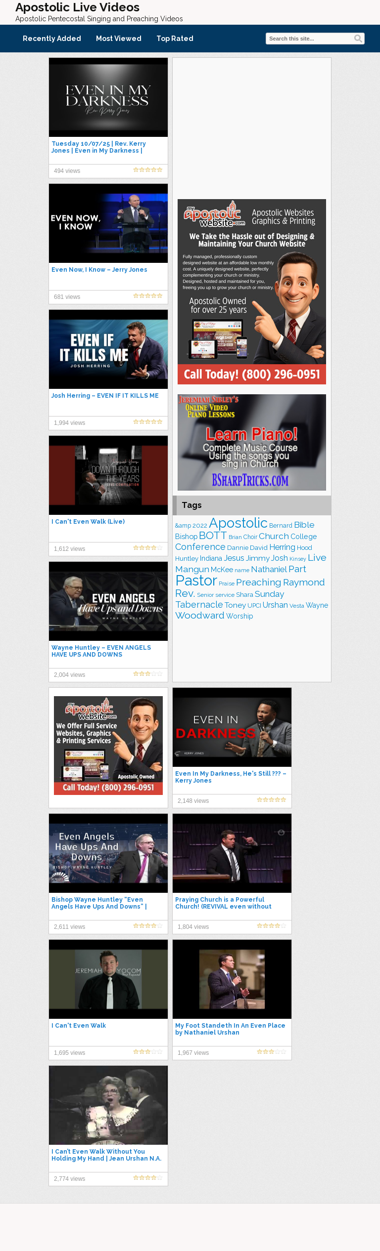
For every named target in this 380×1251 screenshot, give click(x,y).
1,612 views (69, 548)
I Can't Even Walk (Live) (88, 521)
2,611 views (69, 926)
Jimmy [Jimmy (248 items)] (258, 558)
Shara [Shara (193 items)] (244, 594)
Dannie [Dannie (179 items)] (237, 547)
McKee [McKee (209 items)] (222, 570)
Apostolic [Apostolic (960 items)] (238, 523)
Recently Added (52, 38)
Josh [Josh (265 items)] (279, 558)
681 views (67, 296)
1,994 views (69, 422)
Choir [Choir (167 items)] (250, 537)
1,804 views (193, 926)
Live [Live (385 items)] (317, 557)
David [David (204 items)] (259, 547)
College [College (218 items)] (303, 537)
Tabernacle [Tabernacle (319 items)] (199, 604)
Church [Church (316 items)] (274, 536)
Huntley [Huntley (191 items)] (186, 558)
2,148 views (193, 800)
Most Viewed (119, 38)
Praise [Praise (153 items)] (227, 583)
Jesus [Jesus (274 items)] (234, 558)
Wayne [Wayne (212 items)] (317, 605)
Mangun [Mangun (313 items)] (192, 569)
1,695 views (69, 1052)
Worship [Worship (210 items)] (239, 616)
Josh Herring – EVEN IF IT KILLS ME (105, 395)
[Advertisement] (252, 127)
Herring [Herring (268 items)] (282, 547)
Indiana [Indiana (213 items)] (211, 558)
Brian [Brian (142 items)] (235, 537)
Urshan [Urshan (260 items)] (275, 605)
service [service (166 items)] (225, 594)
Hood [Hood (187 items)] (304, 547)
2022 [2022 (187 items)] (199, 525)
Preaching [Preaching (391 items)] (259, 582)
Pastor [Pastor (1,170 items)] (196, 580)
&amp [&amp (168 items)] (183, 525)
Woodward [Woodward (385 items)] (200, 615)
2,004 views (69, 674)
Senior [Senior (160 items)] (205, 594)
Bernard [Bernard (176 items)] (280, 525)
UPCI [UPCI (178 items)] (254, 605)
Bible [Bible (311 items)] (304, 525)
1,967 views (193, 1052)
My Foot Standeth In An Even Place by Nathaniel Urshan (230, 1029)
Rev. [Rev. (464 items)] (185, 593)
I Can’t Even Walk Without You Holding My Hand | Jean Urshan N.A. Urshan (106, 1158)
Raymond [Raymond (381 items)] (304, 582)
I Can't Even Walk (78, 1025)
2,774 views (69, 1178)
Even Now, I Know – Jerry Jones (99, 269)
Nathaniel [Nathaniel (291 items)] (269, 569)
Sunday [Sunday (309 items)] (269, 594)
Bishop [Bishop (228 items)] (186, 536)
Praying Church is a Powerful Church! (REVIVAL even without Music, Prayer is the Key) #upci (223, 906)
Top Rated (174, 38)
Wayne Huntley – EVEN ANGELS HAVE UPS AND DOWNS (101, 651)
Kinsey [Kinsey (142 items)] (297, 559)
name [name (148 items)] (242, 570)
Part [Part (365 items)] (297, 568)
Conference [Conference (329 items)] (200, 547)
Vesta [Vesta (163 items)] (296, 605)
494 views (67, 170)
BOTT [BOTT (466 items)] (213, 535)
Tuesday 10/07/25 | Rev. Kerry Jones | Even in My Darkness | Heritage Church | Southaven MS (102, 150)
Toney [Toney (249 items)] (235, 605)
